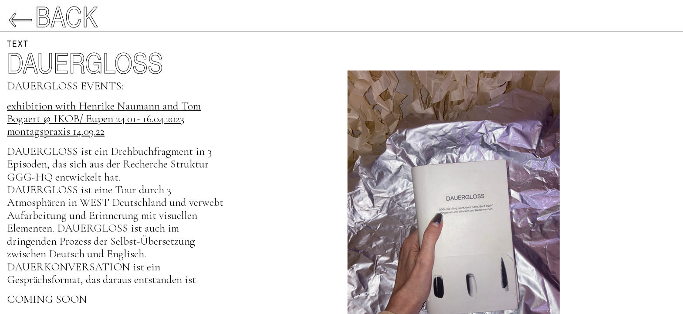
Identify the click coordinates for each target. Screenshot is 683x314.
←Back (52, 15)
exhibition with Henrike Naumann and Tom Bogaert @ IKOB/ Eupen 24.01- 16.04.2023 (104, 112)
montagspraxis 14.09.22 (56, 131)
